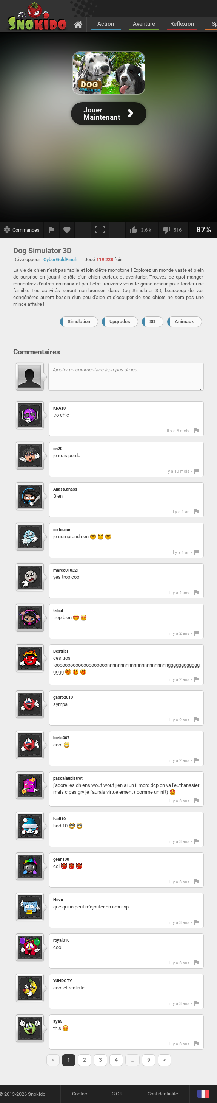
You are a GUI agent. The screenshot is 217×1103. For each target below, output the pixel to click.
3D (152, 321)
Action (105, 23)
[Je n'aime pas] (173, 230)
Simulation (79, 321)
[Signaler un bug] (52, 230)
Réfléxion (182, 23)
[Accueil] (78, 24)
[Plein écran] (100, 230)
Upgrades (119, 321)
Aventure (144, 23)
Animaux (184, 321)
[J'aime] (141, 230)
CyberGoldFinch (60, 259)
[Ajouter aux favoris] (67, 230)
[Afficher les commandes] (22, 230)
